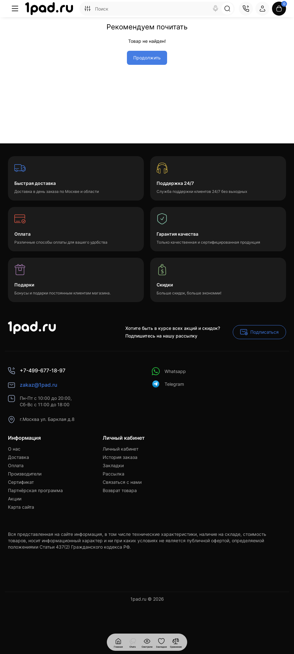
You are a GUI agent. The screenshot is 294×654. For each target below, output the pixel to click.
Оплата (16, 465)
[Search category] (87, 9)
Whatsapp (169, 371)
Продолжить (147, 57)
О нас (14, 449)
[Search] (215, 9)
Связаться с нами (122, 482)
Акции (14, 498)
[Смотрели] (132, 642)
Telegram (168, 384)
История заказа (120, 457)
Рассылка (113, 473)
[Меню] (15, 9)
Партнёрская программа (35, 490)
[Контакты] (246, 9)
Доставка (18, 457)
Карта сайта (21, 507)
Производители (24, 473)
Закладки (113, 465)
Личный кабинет (120, 449)
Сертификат (21, 482)
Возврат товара (120, 490)
